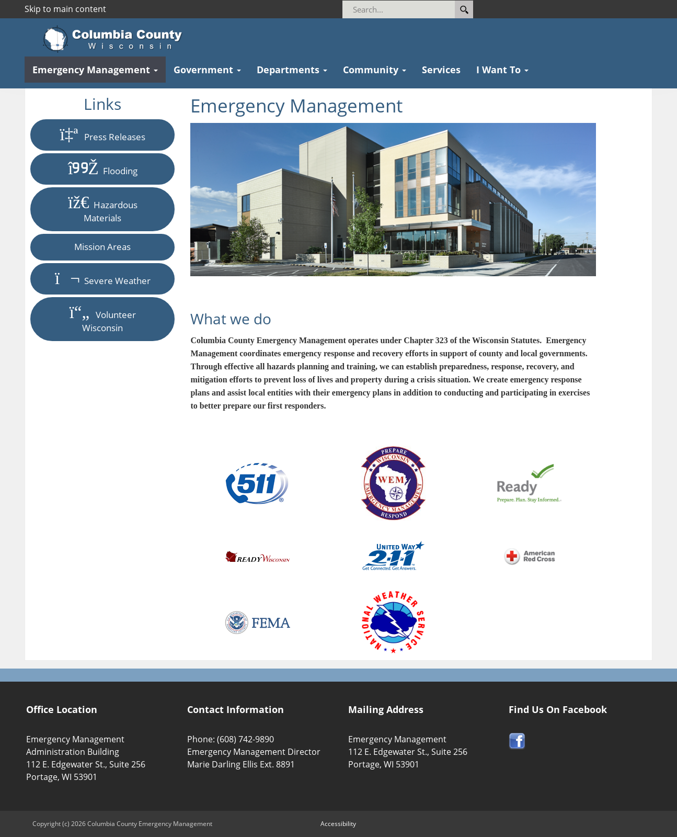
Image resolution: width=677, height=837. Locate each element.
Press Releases (103, 134)
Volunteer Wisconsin (103, 319)
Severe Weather (103, 278)
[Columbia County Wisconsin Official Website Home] (115, 39)
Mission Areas (102, 247)
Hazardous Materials (102, 209)
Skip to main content (65, 9)
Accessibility (338, 823)
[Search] (412, 9)
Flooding (102, 168)
